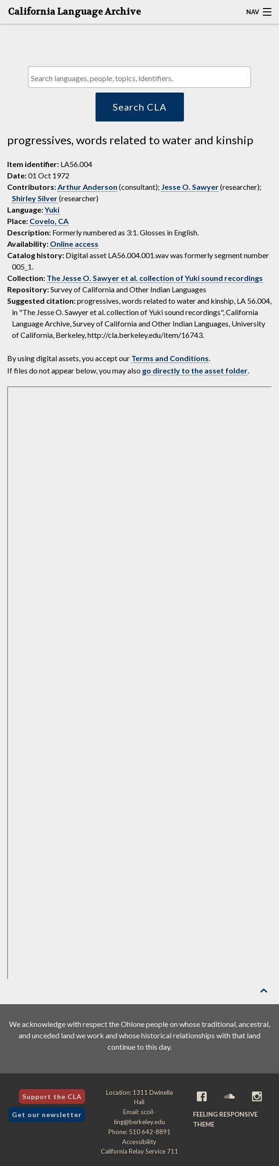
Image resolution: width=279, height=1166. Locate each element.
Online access (74, 243)
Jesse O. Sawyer (190, 186)
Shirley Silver (35, 198)
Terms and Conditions (170, 358)
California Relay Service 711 (139, 1151)
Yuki (52, 209)
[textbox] (142, 78)
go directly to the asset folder (195, 370)
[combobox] (139, 77)
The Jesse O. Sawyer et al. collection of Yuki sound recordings (155, 277)
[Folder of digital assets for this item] (139, 682)
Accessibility (139, 1142)
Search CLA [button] (140, 106)
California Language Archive (74, 12)
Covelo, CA (48, 220)
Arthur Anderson (87, 186)
